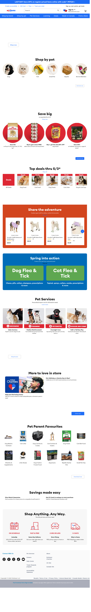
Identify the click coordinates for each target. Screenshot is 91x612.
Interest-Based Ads (65, 600)
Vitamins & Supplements (9, 469)
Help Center (30, 583)
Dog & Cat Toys (81, 187)
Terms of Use (43, 600)
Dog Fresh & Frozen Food (38, 469)
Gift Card (23, 6)
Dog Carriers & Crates (37, 450)
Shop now (45, 119)
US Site (49, 585)
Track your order (39, 6)
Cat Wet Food (81, 449)
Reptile (66, 76)
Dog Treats (52, 187)
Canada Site (50, 588)
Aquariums (52, 468)
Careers (29, 579)
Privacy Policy (53, 600)
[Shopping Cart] (87, 11)
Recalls (36, 600)
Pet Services (30, 575)
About (48, 575)
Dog (8, 76)
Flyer (30, 6)
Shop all (45, 172)
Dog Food (23, 187)
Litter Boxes (23, 468)
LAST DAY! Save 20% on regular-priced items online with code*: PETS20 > (45, 2)
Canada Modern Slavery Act (81, 600)
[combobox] (42, 10)
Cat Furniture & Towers (52, 450)
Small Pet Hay (81, 468)
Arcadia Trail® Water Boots (34, 237)
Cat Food (38, 187)
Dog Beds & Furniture (8, 450)
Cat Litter (67, 187)
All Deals (8, 187)
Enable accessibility (11, 6)
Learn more (45, 310)
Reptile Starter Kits (66, 469)
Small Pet (52, 76)
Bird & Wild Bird (81, 76)
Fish (37, 76)
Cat (23, 76)
